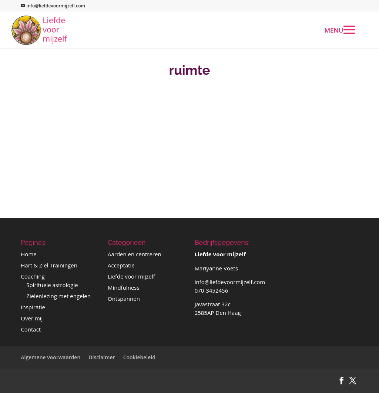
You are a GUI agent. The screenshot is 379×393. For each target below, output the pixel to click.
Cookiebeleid (139, 357)
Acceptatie (121, 265)
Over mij (32, 318)
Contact (31, 329)
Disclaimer (101, 357)
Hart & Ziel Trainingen (49, 265)
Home (28, 254)
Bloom (144, 379)
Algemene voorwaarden (50, 357)
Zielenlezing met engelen (58, 296)
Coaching (32, 276)
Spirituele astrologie (52, 285)
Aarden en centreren (134, 254)
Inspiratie (33, 307)
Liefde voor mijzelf (131, 276)
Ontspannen (124, 298)
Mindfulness (124, 287)
